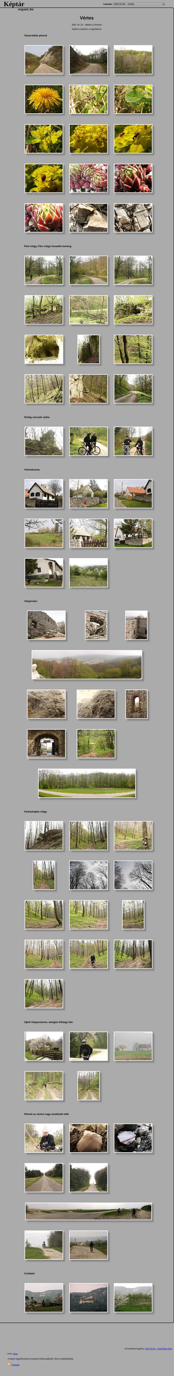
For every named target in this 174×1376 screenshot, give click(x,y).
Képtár (14, 4)
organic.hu (26, 9)
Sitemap (15, 1364)
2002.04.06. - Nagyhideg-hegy (158, 1348)
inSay (15, 1353)
